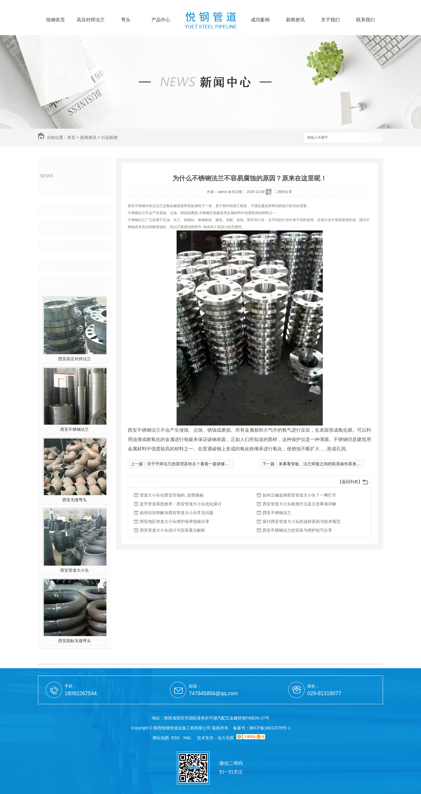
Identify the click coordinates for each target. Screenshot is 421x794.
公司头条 (57, 209)
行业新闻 (109, 137)
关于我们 (330, 20)
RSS (176, 738)
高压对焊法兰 (91, 20)
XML (187, 738)
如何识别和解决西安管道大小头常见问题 (176, 512)
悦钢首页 (55, 20)
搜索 (372, 137)
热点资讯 (57, 246)
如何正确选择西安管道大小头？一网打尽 (299, 495)
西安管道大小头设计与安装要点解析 (172, 530)
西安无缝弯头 (74, 499)
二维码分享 (283, 192)
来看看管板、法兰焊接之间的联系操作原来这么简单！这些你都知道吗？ (344, 463)
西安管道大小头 (74, 570)
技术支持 (57, 228)
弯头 (125, 20)
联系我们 (365, 20)
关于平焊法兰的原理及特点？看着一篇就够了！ (190, 463)
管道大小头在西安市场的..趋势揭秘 (171, 495)
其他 (52, 265)
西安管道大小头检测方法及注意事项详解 (299, 504)
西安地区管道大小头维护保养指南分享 (174, 521)
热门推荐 (57, 284)
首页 (71, 137)
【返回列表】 (350, 481)
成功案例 (260, 20)
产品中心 (160, 20)
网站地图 (161, 738)
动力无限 (226, 738)
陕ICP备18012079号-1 (269, 728)
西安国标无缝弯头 (74, 640)
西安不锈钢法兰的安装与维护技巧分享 (297, 530)
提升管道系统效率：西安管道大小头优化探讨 (181, 504)
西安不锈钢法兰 (74, 429)
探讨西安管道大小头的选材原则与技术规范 (301, 521)
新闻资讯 (295, 20)
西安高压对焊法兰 (74, 358)
